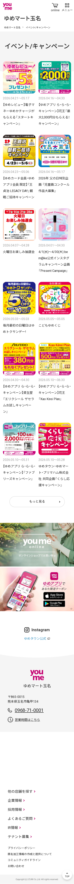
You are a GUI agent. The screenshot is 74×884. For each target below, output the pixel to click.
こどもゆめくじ (49, 325)
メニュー (67, 6)
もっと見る (37, 501)
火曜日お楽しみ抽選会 (19, 252)
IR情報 (13, 828)
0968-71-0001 (29, 710)
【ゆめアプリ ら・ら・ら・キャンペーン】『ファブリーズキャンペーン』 (19, 472)
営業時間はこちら (27, 720)
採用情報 (15, 809)
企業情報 (15, 800)
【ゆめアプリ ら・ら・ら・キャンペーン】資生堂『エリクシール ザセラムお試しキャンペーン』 (19, 399)
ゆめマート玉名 (12, 27)
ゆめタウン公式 (35, 638)
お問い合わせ (16, 866)
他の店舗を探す (20, 791)
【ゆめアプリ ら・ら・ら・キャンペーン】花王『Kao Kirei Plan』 (54, 393)
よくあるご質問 (20, 819)
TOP (67, 875)
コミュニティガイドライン (24, 860)
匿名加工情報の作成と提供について (30, 854)
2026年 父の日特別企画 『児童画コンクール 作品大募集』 (55, 184)
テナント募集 (18, 837)
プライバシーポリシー (21, 848)
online (55, 6)
